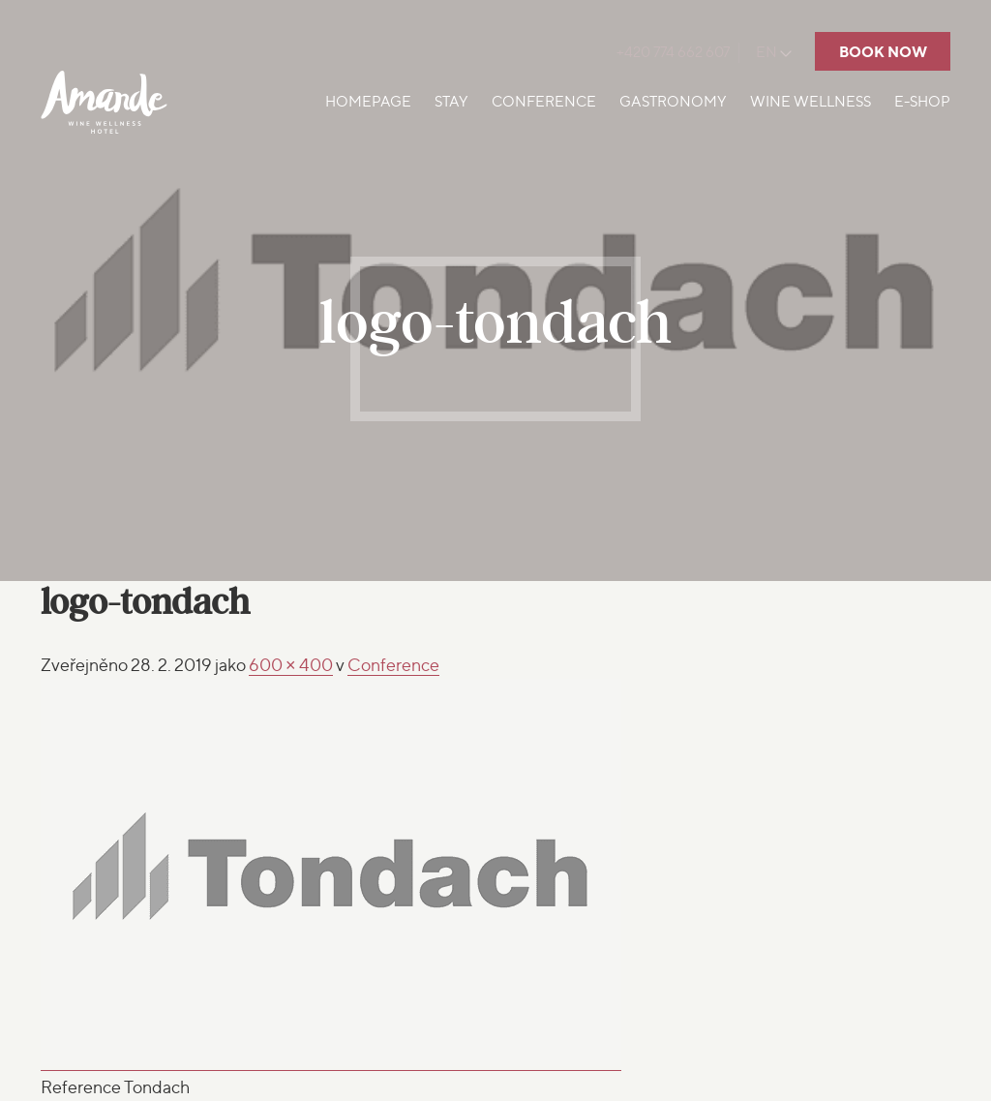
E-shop (922, 101)
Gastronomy (673, 101)
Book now (883, 52)
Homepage (368, 101)
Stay (451, 101)
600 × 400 (291, 665)
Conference (544, 101)
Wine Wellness (810, 101)
